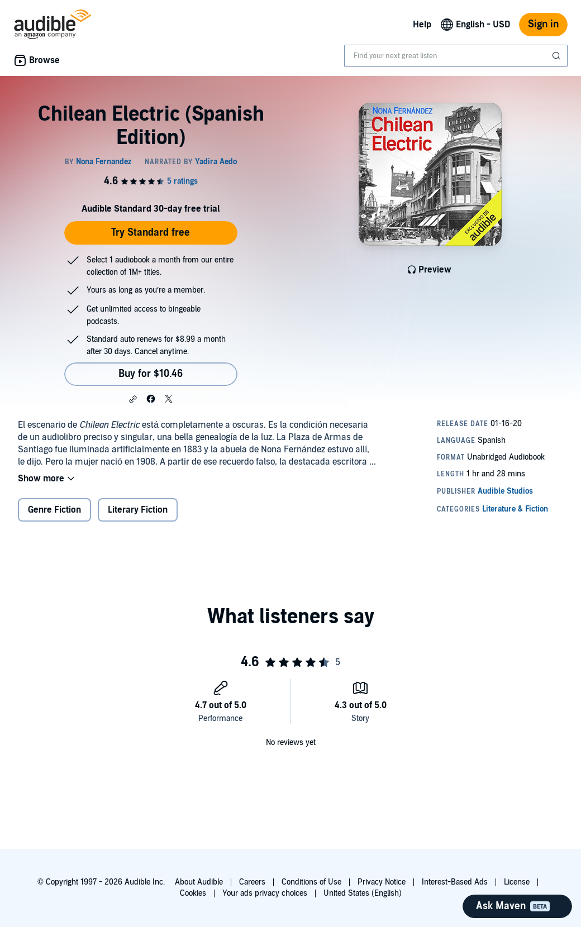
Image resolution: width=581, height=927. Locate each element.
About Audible (199, 882)
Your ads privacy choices (264, 893)
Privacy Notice (382, 882)
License (517, 882)
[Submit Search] (557, 56)
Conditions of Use (311, 882)
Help (422, 24)
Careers (252, 882)
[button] (132, 399)
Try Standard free (150, 232)
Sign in (543, 24)
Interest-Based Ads (455, 882)
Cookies (193, 893)
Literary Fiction (138, 509)
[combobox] (456, 56)
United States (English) (362, 893)
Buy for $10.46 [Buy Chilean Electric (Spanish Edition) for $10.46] (150, 374)
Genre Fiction (54, 509)
